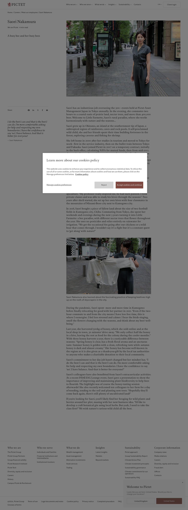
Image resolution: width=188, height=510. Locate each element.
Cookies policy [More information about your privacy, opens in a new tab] (81, 174)
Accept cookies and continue (129, 185)
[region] (95, 173)
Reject (104, 185)
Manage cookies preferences (59, 184)
